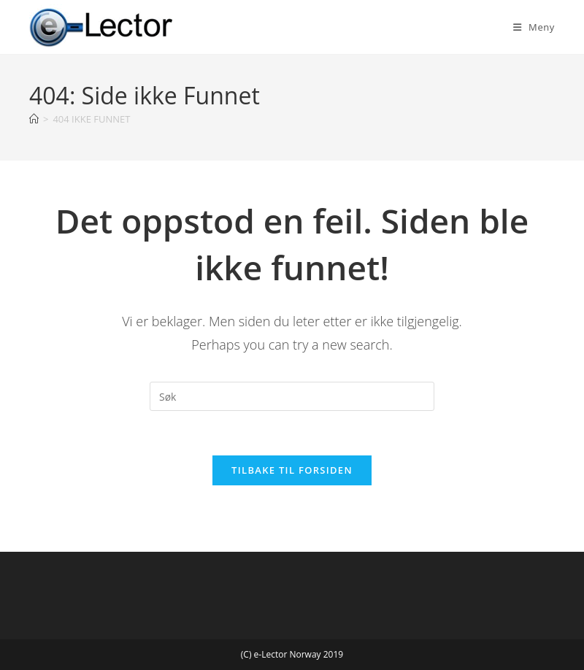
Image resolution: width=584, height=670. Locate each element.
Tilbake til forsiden (292, 470)
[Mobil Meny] (534, 27)
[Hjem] (34, 119)
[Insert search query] (292, 396)
